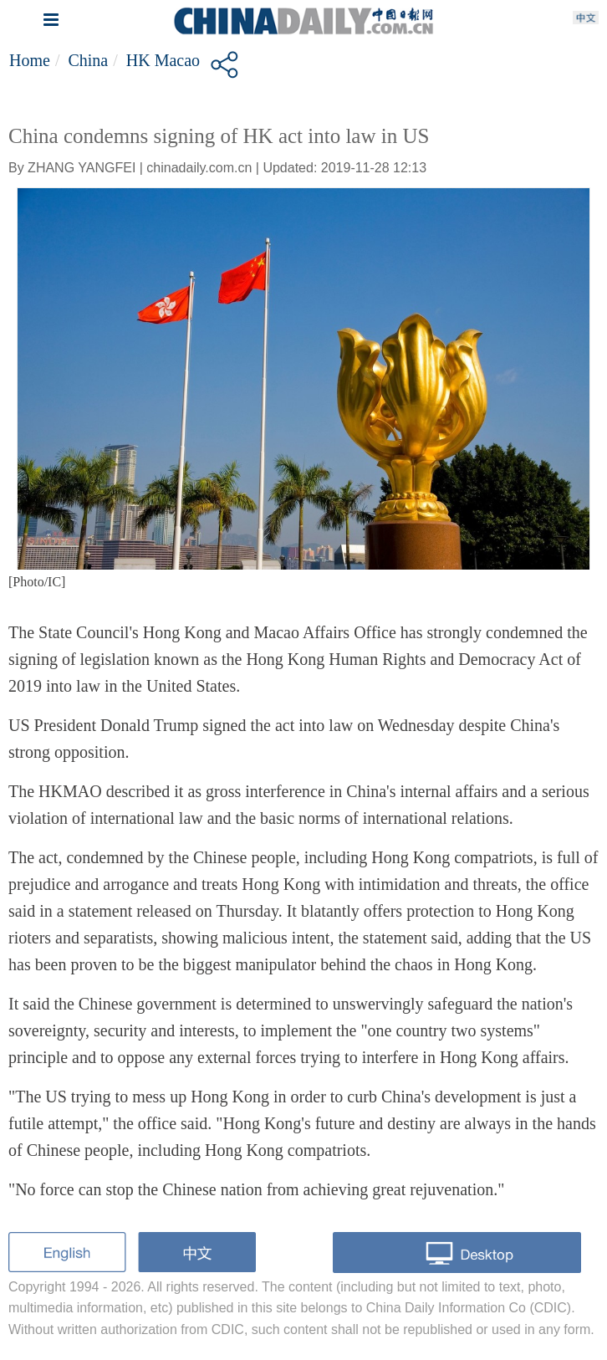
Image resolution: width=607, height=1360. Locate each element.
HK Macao (163, 60)
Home (29, 60)
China (88, 60)
